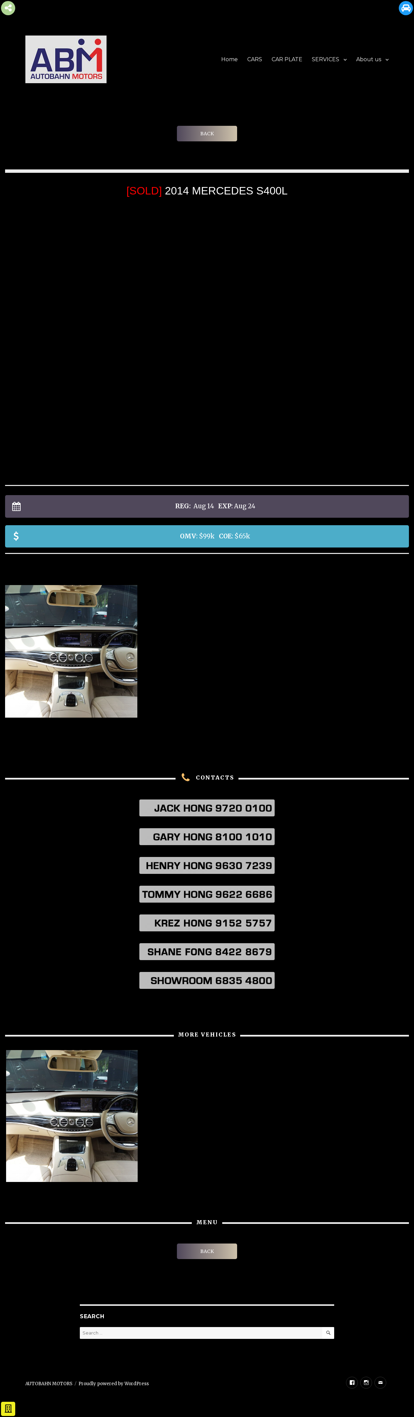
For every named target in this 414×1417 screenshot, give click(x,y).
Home (229, 59)
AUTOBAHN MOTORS (48, 1384)
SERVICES (325, 59)
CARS (254, 59)
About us (368, 59)
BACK (207, 134)
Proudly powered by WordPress (113, 1384)
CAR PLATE (287, 59)
